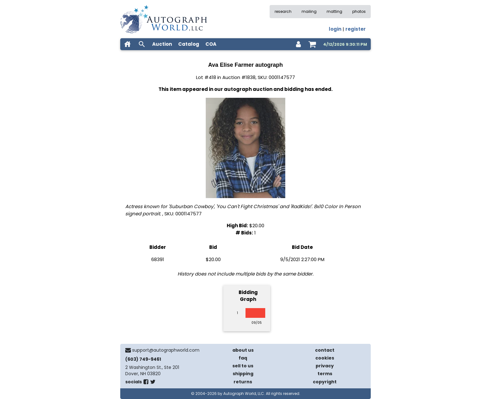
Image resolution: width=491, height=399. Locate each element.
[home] (127, 44)
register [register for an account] (355, 29)
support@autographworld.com (165, 350)
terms (325, 373)
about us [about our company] (243, 350)
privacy (325, 366)
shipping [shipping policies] (243, 373)
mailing (309, 11)
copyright (325, 382)
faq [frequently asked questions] (243, 358)
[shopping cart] (312, 44)
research (283, 11)
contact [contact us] (324, 350)
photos (359, 11)
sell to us (242, 366)
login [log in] (335, 29)
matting (334, 11)
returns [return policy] (243, 382)
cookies (324, 358)
